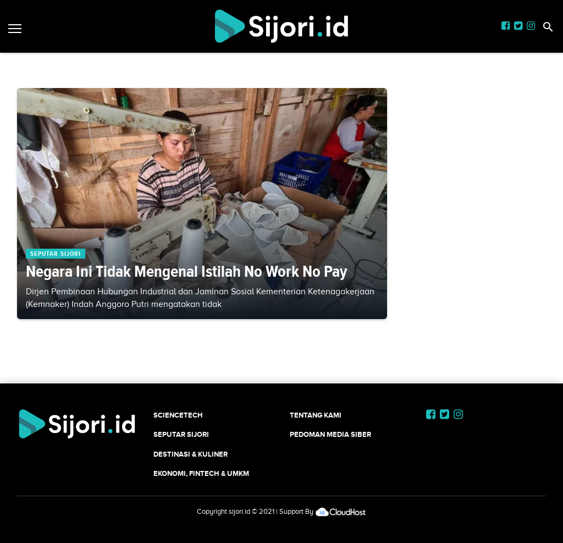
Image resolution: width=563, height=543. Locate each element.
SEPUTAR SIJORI (181, 434)
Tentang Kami (315, 415)
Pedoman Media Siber (330, 434)
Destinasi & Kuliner (190, 454)
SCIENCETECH (178, 415)
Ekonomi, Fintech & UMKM (201, 473)
